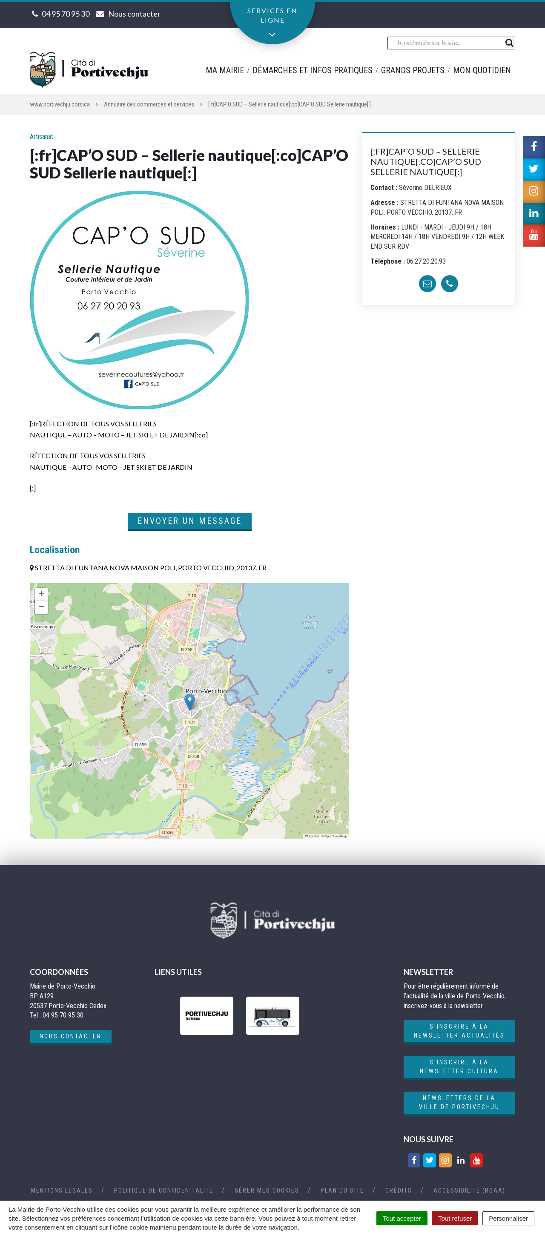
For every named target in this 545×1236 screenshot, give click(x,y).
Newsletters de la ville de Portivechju (459, 1102)
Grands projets (413, 70)
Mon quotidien (482, 70)
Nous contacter (71, 1036)
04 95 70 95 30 (65, 13)
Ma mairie (225, 70)
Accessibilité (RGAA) (469, 1190)
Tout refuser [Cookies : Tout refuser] (455, 1218)
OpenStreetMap (335, 836)
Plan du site (342, 1190)
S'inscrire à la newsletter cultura (459, 1067)
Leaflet (311, 836)
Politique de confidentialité (163, 1190)
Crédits (398, 1190)
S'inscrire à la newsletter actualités (459, 1031)
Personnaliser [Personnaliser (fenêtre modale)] (508, 1218)
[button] (189, 702)
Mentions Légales (62, 1190)
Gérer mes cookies (267, 1190)
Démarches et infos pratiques (312, 70)
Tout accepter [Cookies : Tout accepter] (402, 1218)
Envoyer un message (190, 521)
